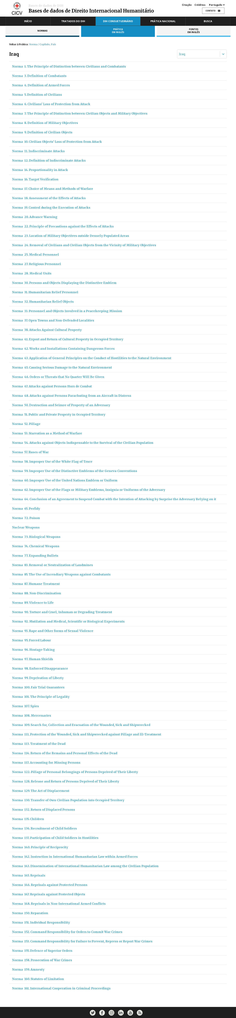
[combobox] (179, 54)
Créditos (200, 5)
